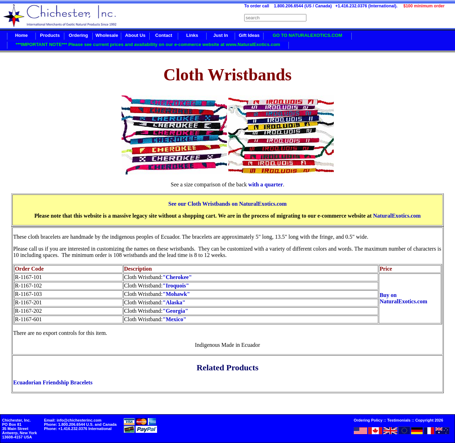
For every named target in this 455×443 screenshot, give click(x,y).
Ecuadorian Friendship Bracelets (52, 382)
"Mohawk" (176, 294)
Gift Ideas (249, 35)
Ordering (78, 35)
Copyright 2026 (429, 420)
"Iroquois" (176, 286)
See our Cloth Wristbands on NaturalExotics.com (227, 204)
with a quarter (265, 184)
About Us (135, 35)
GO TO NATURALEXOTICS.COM (307, 35)
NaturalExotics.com (397, 216)
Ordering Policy (368, 420)
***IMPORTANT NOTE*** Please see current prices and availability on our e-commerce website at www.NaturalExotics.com (148, 44)
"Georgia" (175, 311)
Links (192, 35)
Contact (163, 35)
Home (21, 35)
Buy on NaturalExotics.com (403, 298)
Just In (220, 35)
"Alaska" (174, 302)
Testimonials (398, 420)
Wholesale (107, 35)
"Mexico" (175, 319)
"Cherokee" (177, 277)
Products (50, 35)
